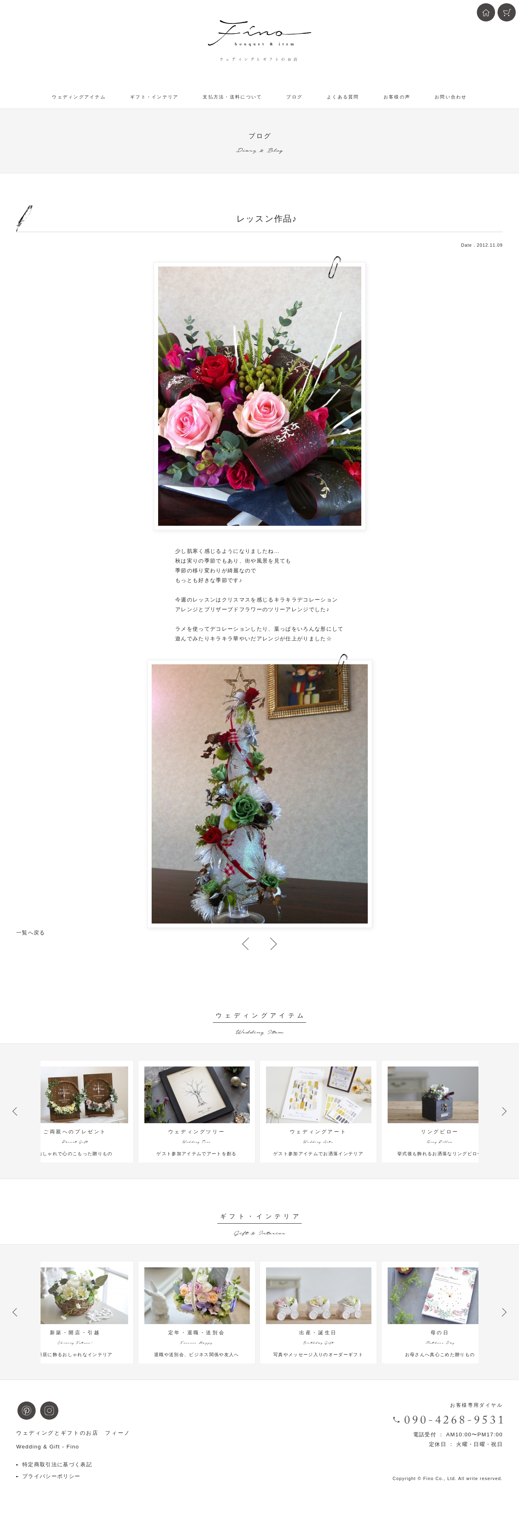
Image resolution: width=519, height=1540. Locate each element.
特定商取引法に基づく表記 (57, 1473)
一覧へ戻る (30, 933)
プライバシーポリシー (51, 1484)
